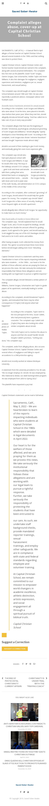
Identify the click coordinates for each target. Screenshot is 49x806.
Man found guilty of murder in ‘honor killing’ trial (20, 219)
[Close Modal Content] (4, 635)
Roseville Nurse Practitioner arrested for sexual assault (23, 105)
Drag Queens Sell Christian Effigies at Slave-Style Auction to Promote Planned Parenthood (24, 763)
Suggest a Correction (14, 649)
